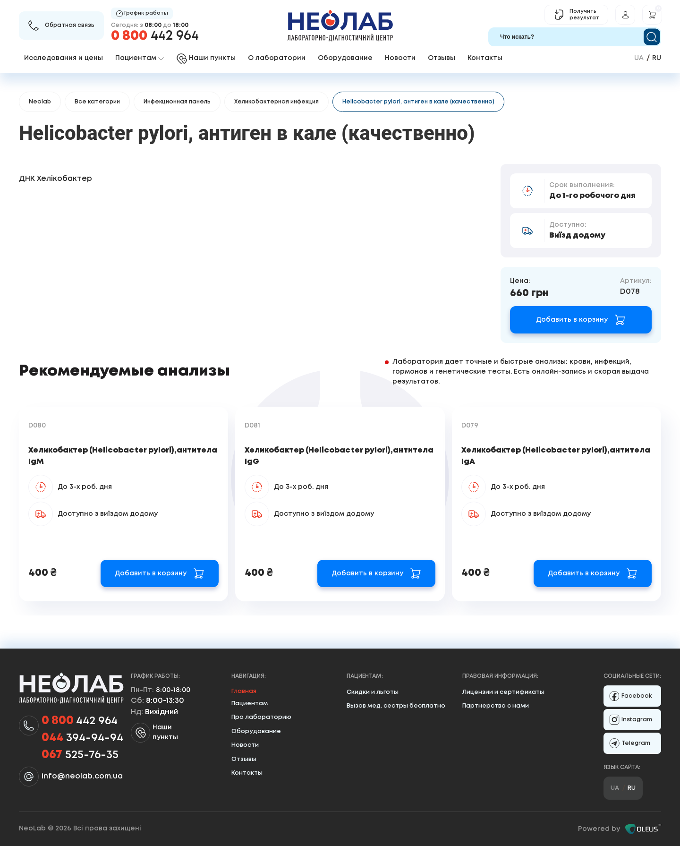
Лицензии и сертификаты (503, 692)
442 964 (155, 36)
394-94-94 (82, 738)
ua (639, 58)
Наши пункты (154, 733)
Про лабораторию (261, 717)
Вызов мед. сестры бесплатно (396, 706)
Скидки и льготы (373, 692)
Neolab (40, 101)
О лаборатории (277, 58)
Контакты (485, 58)
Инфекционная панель (177, 101)
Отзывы (441, 58)
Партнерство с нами (495, 706)
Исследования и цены (63, 58)
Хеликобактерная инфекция (276, 101)
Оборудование (345, 58)
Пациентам (249, 703)
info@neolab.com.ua (82, 776)
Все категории (97, 101)
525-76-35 (80, 755)
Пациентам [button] (139, 58)
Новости (400, 58)
